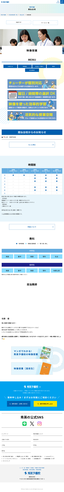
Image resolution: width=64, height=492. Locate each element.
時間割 (25, 66)
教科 (53, 66)
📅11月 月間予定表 (9, 137)
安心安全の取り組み (8, 457)
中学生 (34, 445)
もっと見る (32, 145)
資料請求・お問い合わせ (20, 404)
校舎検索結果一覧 (13, 14)
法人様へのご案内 (26, 459)
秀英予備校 (3, 14)
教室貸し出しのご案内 (22, 457)
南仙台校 (22, 14)
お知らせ (10, 66)
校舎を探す (36, 440)
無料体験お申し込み (46, 404)
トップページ (5, 434)
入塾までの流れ (5, 440)
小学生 (3, 445)
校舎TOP (18, 23)
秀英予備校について (38, 434)
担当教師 (32, 70)
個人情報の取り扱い (37, 457)
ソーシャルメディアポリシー (10, 459)
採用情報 (36, 459)
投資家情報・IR (48, 459)
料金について (32, 227)
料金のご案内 (39, 66)
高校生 (3, 451)
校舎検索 (58, 2)
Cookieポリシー (50, 457)
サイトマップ (6, 461)
